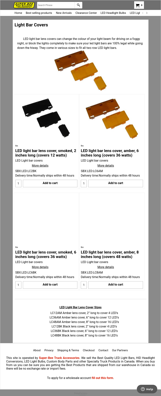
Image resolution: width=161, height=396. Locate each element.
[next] (146, 13)
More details (40, 165)
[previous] (143, 13)
